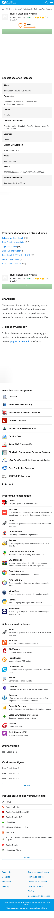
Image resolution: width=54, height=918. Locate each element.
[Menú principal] (51, 2)
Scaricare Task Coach (11, 251)
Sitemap (5, 886)
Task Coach (23, 13)
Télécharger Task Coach (12, 238)
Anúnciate (6, 882)
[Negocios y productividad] (23, 9)
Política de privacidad (37, 882)
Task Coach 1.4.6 (9, 752)
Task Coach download (11, 264)
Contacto (6, 877)
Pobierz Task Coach (10, 259)
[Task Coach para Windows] (43, 9)
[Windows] (9, 9)
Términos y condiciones (38, 872)
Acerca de (6, 872)
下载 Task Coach (9, 247)
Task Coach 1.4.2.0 (10, 778)
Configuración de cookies (39, 896)
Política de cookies (36, 877)
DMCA (31, 891)
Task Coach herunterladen (13, 242)
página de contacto (20, 341)
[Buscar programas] (46, 2)
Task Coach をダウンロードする (16, 255)
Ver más (27, 785)
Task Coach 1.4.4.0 (10, 768)
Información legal (35, 886)
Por (17, 17)
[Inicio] (3, 9)
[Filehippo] (9, 2)
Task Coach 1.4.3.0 (10, 773)
